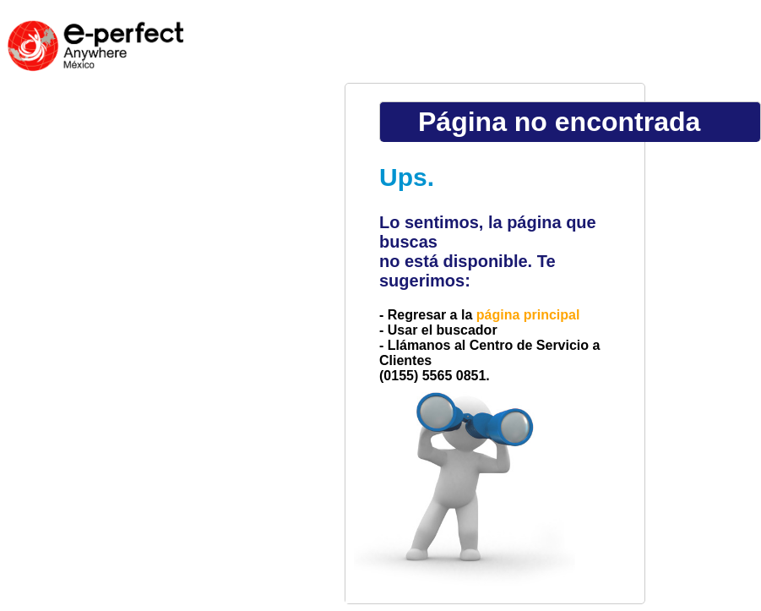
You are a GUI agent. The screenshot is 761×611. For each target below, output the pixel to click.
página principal (528, 315)
